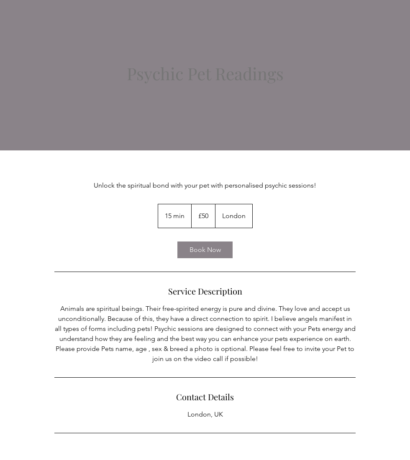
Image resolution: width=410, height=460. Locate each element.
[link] (205, 249)
